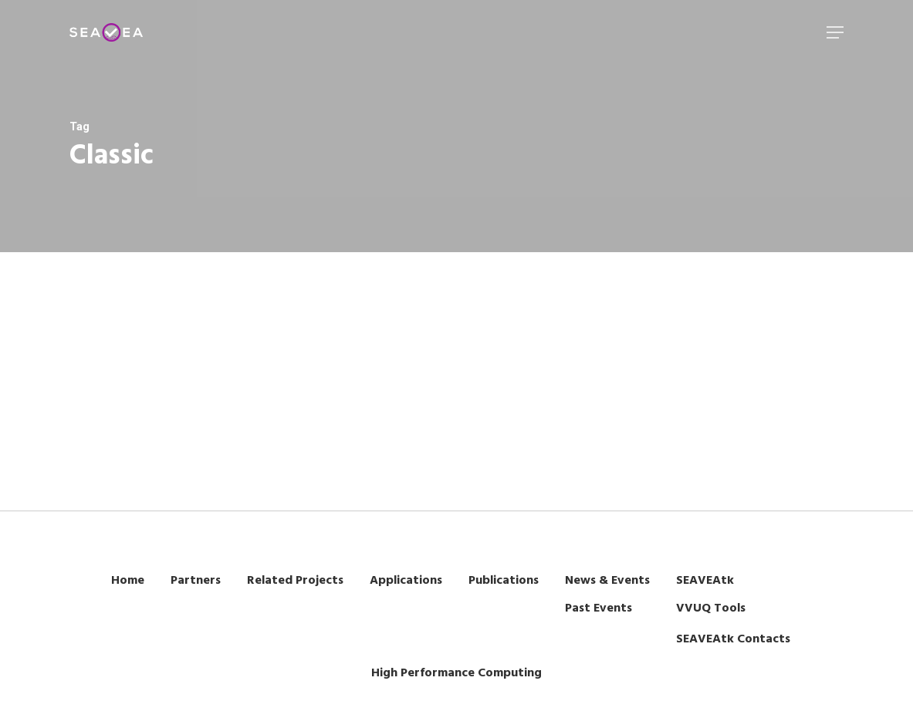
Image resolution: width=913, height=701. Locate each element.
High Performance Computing (456, 673)
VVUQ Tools (711, 608)
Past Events (598, 608)
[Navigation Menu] (835, 32)
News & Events (607, 581)
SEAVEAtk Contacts (733, 639)
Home (127, 581)
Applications (406, 581)
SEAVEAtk (705, 581)
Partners (196, 581)
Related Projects (295, 581)
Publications (503, 581)
